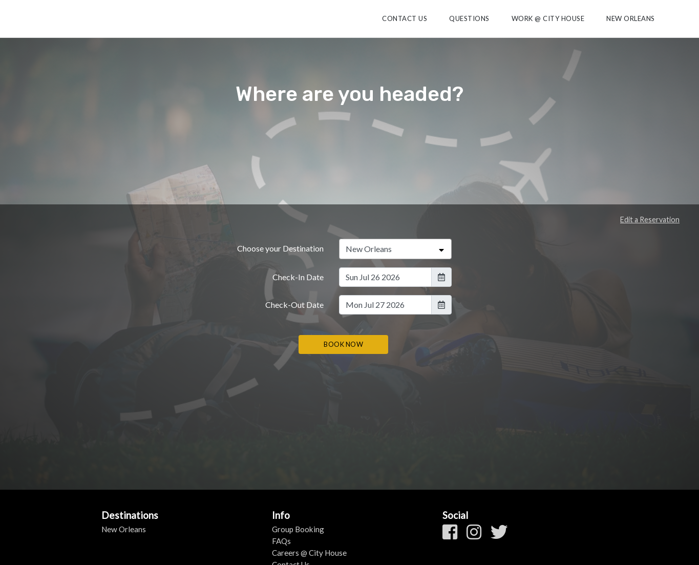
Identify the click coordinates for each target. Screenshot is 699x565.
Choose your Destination (280, 248)
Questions (469, 18)
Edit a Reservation (650, 219)
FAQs (281, 541)
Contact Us (404, 18)
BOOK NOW (343, 344)
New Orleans (630, 18)
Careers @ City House (309, 552)
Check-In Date (298, 277)
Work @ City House (548, 18)
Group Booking (298, 529)
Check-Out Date (294, 304)
